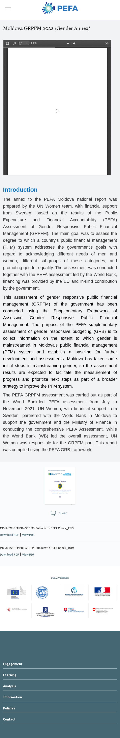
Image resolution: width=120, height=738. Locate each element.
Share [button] (63, 513)
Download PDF (9, 535)
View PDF (28, 535)
